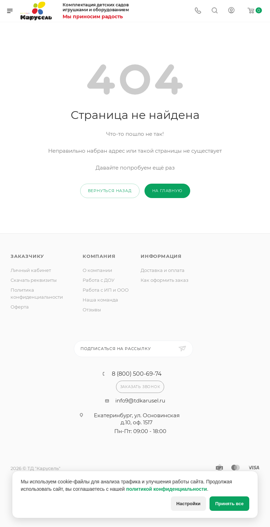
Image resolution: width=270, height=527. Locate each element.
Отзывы (92, 309)
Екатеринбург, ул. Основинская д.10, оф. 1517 (137, 419)
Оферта (20, 307)
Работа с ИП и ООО (106, 290)
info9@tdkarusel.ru (140, 400)
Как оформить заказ (164, 280)
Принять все (229, 503)
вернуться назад (110, 190)
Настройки (188, 503)
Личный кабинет (31, 270)
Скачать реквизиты (34, 280)
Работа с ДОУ (99, 280)
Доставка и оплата (163, 270)
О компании (97, 270)
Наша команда (100, 300)
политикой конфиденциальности (166, 489)
